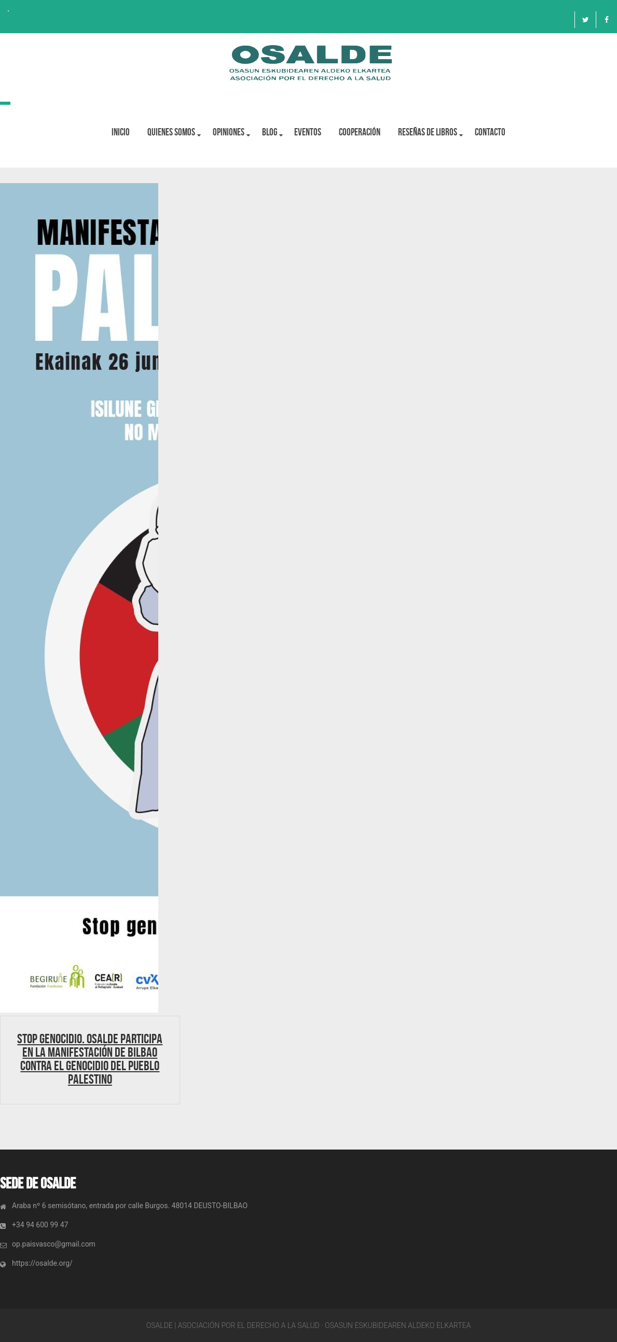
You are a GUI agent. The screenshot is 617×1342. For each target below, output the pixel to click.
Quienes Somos (171, 132)
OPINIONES (228, 132)
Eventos (308, 132)
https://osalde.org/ (42, 1263)
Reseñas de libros (428, 132)
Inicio (121, 132)
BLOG (269, 132)
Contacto (490, 132)
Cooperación (360, 132)
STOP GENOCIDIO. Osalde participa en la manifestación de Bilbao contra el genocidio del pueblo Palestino (89, 1058)
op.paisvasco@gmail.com (53, 1244)
